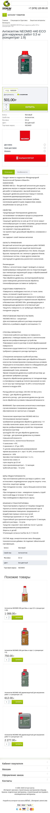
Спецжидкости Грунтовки (19, 20)
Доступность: (9, 94)
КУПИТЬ (30, 106)
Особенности (22, 172)
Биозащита (6, 23)
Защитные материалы (37, 20)
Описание (8, 172)
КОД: (7, 90)
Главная (5, 20)
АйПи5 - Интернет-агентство (36, 800)
